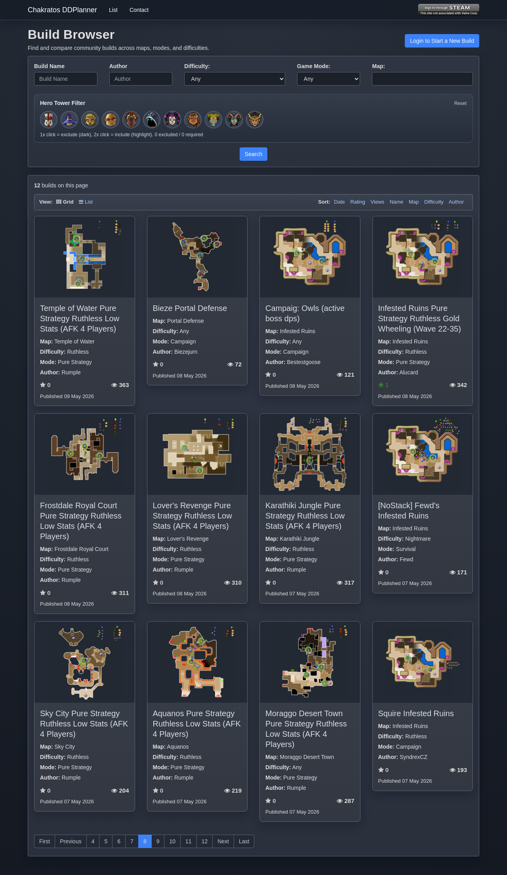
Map (414, 202)
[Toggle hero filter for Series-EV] (131, 119)
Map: (378, 66)
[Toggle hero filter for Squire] (48, 119)
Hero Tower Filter (62, 103)
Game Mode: (313, 66)
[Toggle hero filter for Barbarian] (193, 119)
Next (223, 841)
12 (205, 841)
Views (377, 202)
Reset (460, 103)
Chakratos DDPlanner (62, 10)
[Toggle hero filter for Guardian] (254, 119)
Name (397, 202)
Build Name (49, 66)
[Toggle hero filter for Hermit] (213, 119)
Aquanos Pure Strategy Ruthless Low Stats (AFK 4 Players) (197, 723)
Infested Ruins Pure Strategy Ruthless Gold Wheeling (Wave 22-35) (419, 318)
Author (118, 66)
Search (253, 154)
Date (339, 202)
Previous (70, 841)
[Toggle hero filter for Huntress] (90, 119)
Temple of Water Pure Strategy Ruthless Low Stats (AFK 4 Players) (79, 318)
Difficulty (434, 202)
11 (188, 841)
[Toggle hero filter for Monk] (110, 119)
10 (172, 841)
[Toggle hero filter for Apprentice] (69, 119)
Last (244, 841)
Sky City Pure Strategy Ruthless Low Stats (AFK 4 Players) (84, 723)
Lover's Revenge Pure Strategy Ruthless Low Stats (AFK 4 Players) (192, 515)
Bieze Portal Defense (190, 308)
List (113, 10)
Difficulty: (197, 66)
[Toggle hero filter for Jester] (172, 119)
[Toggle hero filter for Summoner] (151, 119)
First (44, 841)
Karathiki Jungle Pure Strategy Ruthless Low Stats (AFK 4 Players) (305, 515)
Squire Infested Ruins (416, 713)
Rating (357, 202)
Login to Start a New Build (442, 41)
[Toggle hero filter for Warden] (234, 119)
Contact (139, 10)
